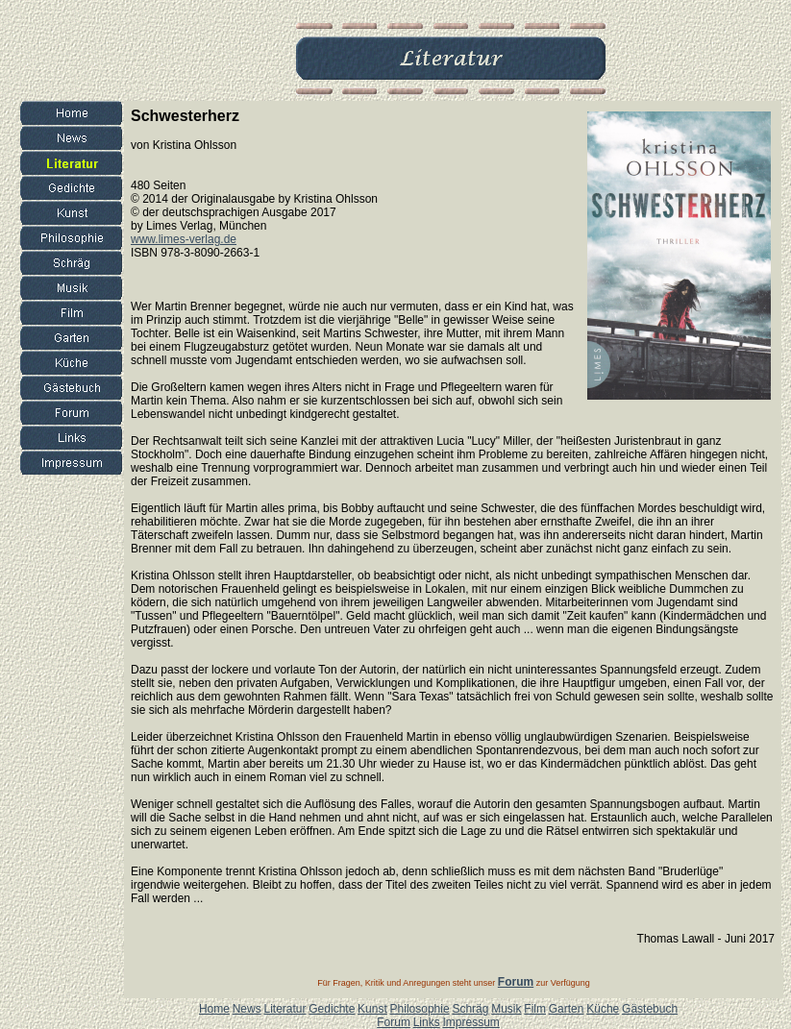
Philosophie (420, 1009)
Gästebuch (650, 1009)
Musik (506, 1009)
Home (214, 1009)
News (247, 1009)
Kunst (372, 1009)
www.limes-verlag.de (183, 239)
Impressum (470, 1022)
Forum (393, 1022)
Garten (566, 1009)
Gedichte (332, 1009)
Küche (602, 1009)
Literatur (284, 1009)
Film (535, 1009)
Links (426, 1022)
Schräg (470, 1009)
